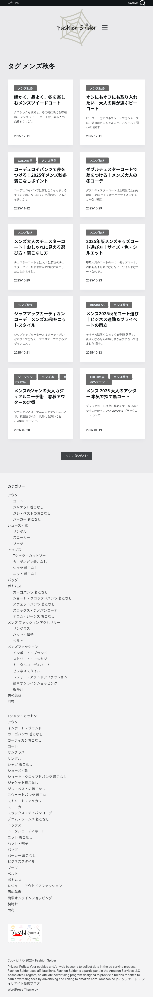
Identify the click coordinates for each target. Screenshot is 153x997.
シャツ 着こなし (25, 567)
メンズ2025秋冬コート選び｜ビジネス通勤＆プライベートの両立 (112, 319)
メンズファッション (23, 646)
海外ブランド (99, 382)
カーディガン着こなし (30, 561)
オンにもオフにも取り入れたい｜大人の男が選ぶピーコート (111, 103)
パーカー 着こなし (27, 519)
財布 (11, 701)
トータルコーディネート (31, 664)
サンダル (20, 531)
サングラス (21, 628)
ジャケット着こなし (28, 507)
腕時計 (18, 689)
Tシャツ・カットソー (29, 555)
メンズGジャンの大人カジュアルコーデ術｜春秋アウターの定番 (39, 396)
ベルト (18, 640)
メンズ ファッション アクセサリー (34, 622)
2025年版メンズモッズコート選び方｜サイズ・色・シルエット (112, 247)
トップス (14, 549)
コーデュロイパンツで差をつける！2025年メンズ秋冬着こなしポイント (40, 175)
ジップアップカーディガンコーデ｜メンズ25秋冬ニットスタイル (40, 319)
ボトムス (14, 585)
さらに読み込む (76, 456)
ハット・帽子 (23, 634)
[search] (136, 3)
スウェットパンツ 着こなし (34, 604)
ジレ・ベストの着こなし (32, 513)
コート (18, 501)
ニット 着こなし (25, 573)
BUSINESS (97, 305)
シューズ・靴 (18, 525)
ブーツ (18, 543)
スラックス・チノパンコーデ (35, 610)
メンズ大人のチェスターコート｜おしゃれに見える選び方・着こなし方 (39, 247)
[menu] (105, 27)
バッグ (13, 579)
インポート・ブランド (30, 652)
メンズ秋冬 (25, 88)
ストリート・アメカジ (30, 658)
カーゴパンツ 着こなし (30, 592)
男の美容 (14, 695)
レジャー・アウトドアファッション (40, 676)
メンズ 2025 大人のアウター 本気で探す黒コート (111, 393)
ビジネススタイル (26, 670)
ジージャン (25, 377)
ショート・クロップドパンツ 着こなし (42, 598)
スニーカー (21, 537)
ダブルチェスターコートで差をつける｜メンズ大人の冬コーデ (111, 175)
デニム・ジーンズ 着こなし (33, 616)
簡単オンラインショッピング (35, 683)
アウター (14, 494)
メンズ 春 (48, 377)
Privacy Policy (18, 966)
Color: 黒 (25, 160)
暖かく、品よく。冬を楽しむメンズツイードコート (39, 100)
